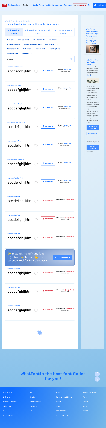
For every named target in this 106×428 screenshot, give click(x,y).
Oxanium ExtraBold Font (16, 104)
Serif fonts (10, 40)
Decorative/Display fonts (32, 44)
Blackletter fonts (13, 49)
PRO (4, 5)
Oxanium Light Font (14, 141)
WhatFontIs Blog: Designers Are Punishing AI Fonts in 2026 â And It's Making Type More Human (92, 36)
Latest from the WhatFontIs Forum (92, 62)
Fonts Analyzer (14, 5)
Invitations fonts (27, 53)
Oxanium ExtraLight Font (16, 122)
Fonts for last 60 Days (64, 397)
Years (58, 406)
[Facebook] (97, 374)
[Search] (71, 59)
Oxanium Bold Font (14, 85)
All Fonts (25, 21)
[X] (97, 379)
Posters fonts (41, 49)
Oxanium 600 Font (13, 269)
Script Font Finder (62, 415)
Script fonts (53, 40)
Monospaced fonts (13, 44)
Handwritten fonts (51, 44)
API (31, 411)
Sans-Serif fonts (24, 40)
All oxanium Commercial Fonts (37, 32)
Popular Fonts (61, 411)
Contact (85, 411)
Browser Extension (9, 402)
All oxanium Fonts (14, 32)
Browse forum (92, 133)
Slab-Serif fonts (39, 40)
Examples (68, 5)
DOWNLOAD (48, 70)
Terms (85, 397)
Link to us (6, 397)
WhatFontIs (32, 374)
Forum (58, 392)
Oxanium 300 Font (13, 215)
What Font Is (11, 21)
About (85, 406)
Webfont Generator (54, 5)
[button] (90, 5)
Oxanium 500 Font (13, 234)
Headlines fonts (12, 53)
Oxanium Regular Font (15, 178)
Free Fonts (33, 406)
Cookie (85, 402)
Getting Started (35, 402)
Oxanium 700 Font (13, 287)
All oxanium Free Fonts (63, 32)
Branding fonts (54, 49)
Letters (58, 402)
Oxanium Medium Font (15, 67)
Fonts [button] (25, 5)
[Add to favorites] (36, 71)
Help (31, 392)
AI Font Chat (7, 406)
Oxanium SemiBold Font (15, 159)
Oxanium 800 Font (13, 306)
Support (80, 5)
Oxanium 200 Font (13, 197)
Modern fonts (27, 49)
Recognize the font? (93, 127)
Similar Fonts (38, 5)
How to (32, 397)
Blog (4, 411)
